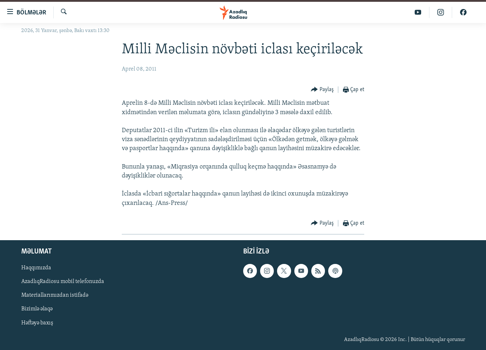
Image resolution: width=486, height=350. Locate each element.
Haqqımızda (36, 268)
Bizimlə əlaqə (37, 309)
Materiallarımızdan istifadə (54, 295)
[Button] (322, 90)
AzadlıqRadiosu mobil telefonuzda (62, 281)
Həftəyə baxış (37, 323)
